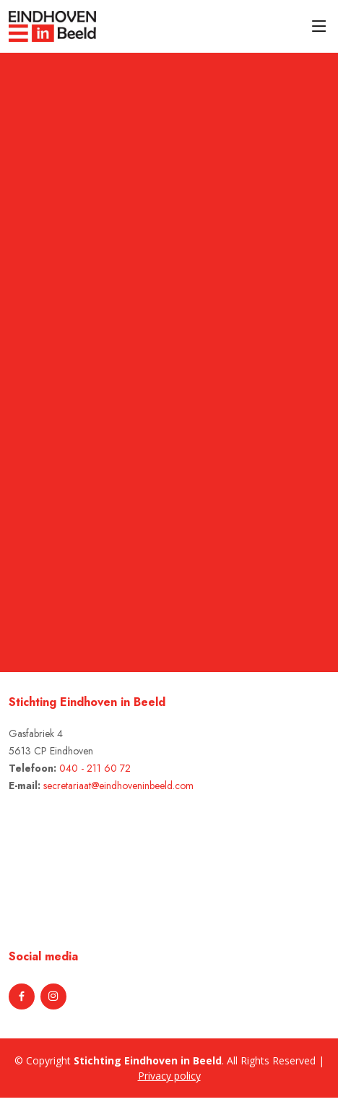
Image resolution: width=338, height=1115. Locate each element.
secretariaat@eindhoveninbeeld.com (118, 785)
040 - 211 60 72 (95, 768)
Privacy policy (169, 1075)
